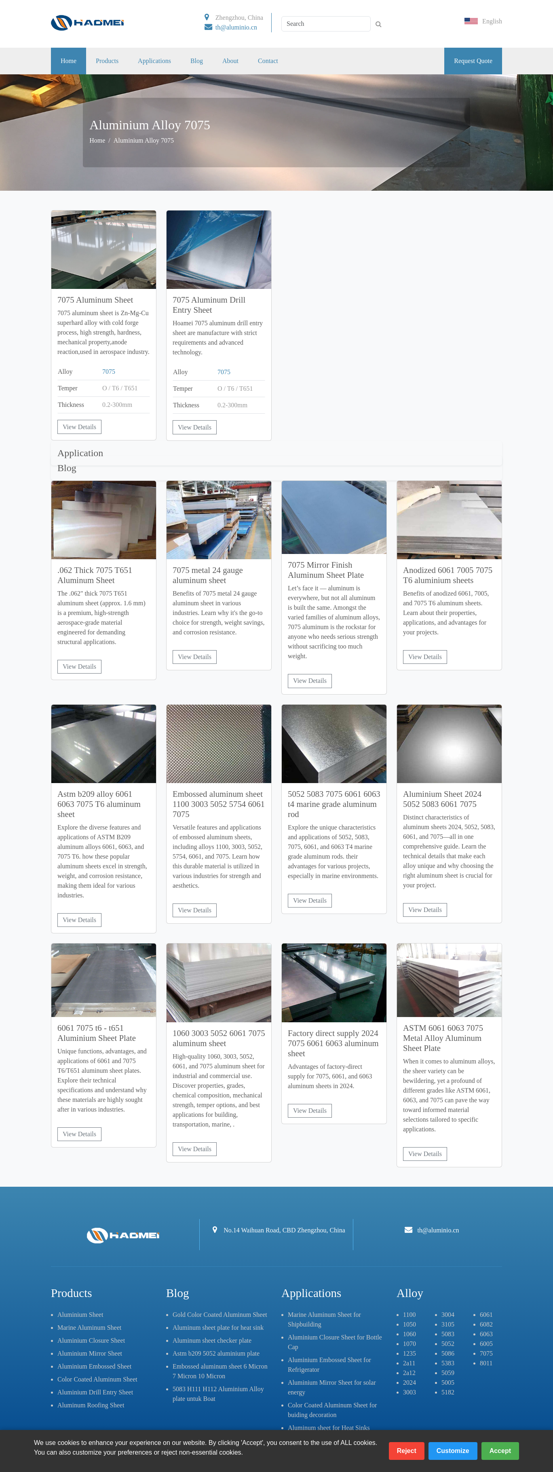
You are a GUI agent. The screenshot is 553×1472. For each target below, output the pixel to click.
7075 (108, 371)
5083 (447, 1334)
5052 (447, 1343)
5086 (447, 1353)
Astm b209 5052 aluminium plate (216, 1353)
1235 (409, 1353)
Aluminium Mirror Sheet (89, 1353)
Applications (154, 60)
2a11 (409, 1363)
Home (68, 60)
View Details (79, 426)
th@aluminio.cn (236, 27)
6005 (486, 1343)
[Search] (326, 24)
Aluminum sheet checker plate (212, 1340)
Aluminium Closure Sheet (91, 1340)
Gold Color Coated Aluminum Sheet (220, 1314)
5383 (447, 1363)
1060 (409, 1334)
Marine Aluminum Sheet (89, 1327)
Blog (196, 60)
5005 (447, 1382)
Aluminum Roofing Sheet (90, 1405)
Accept (500, 1450)
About (230, 60)
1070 (409, 1343)
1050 (409, 1324)
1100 (409, 1314)
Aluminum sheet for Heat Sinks (329, 1427)
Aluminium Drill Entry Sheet (95, 1392)
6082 (486, 1324)
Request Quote (473, 60)
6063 (486, 1334)
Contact (268, 60)
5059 (447, 1372)
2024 (409, 1382)
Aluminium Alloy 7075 (144, 140)
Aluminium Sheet (80, 1314)
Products (107, 60)
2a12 (409, 1372)
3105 (447, 1324)
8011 (486, 1363)
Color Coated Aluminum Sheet (97, 1379)
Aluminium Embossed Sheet (94, 1366)
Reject (406, 1450)
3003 (409, 1392)
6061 (486, 1314)
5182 (447, 1392)
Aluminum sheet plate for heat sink (218, 1327)
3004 (447, 1314)
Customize (453, 1450)
